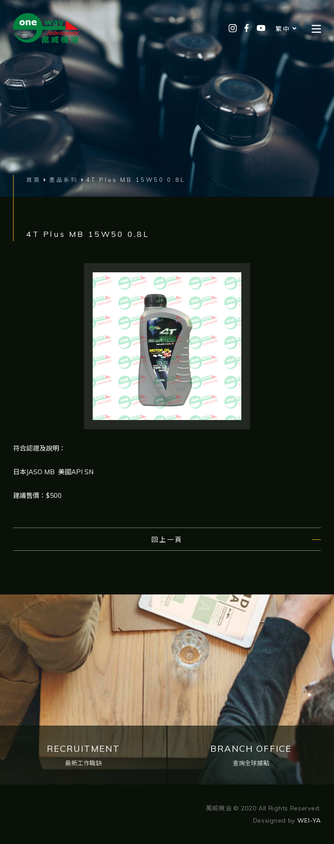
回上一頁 (167, 539)
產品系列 (64, 179)
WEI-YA (309, 820)
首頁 (33, 179)
